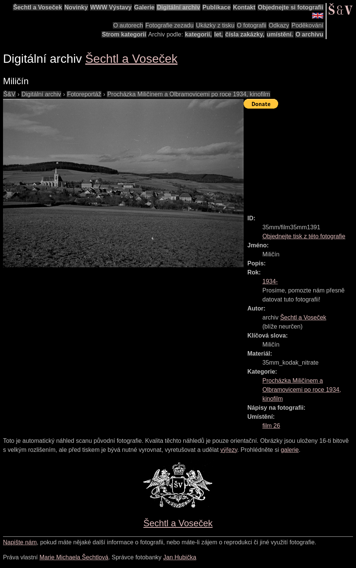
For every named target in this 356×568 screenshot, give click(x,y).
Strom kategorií (124, 34)
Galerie (144, 7)
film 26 (271, 426)
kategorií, (198, 34)
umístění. (280, 34)
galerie (290, 450)
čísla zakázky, (244, 34)
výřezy (228, 450)
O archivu (309, 34)
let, (218, 34)
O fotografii (251, 25)
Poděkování (307, 25)
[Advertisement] (300, 158)
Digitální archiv (178, 7)
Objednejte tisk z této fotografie (303, 236)
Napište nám (20, 542)
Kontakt (244, 7)
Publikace (217, 7)
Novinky (76, 7)
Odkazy (279, 25)
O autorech (128, 25)
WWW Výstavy (111, 7)
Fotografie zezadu (169, 25)
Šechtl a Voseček (37, 7)
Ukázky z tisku (215, 25)
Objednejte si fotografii (290, 7)
